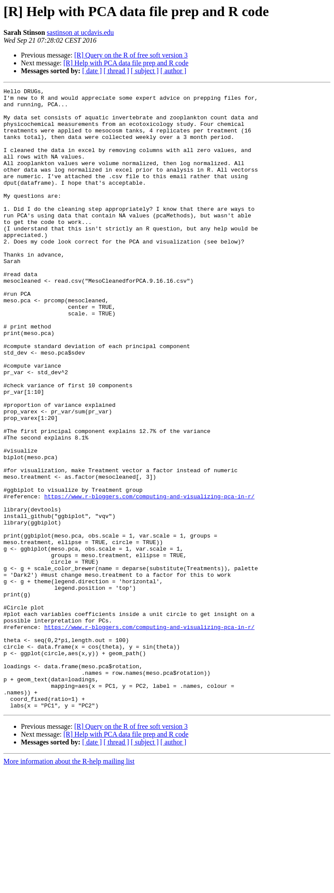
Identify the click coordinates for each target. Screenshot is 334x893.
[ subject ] (145, 70)
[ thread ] (116, 70)
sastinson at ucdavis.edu (80, 32)
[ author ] (173, 70)
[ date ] (92, 70)
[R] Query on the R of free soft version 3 (131, 55)
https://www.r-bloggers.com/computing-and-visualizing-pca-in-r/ (149, 578)
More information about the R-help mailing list (68, 885)
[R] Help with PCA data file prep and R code (126, 63)
